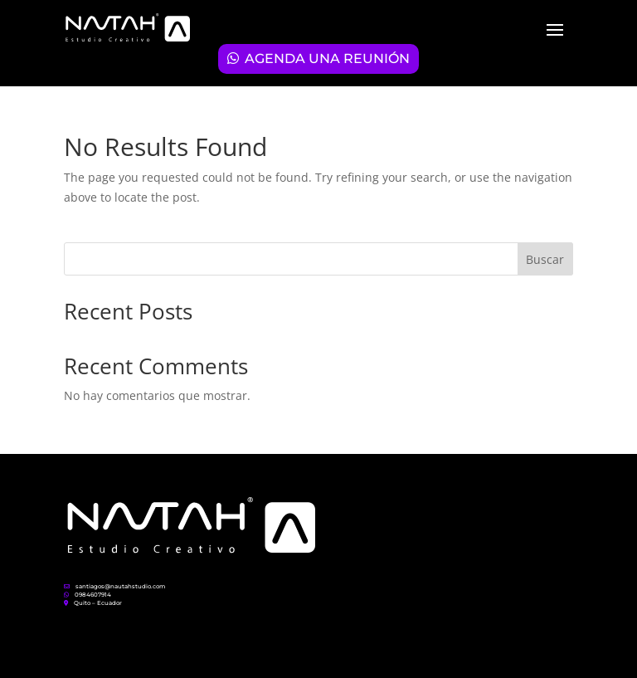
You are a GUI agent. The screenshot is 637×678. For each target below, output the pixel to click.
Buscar (545, 259)
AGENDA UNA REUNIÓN (327, 58)
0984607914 (87, 594)
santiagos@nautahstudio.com (114, 586)
